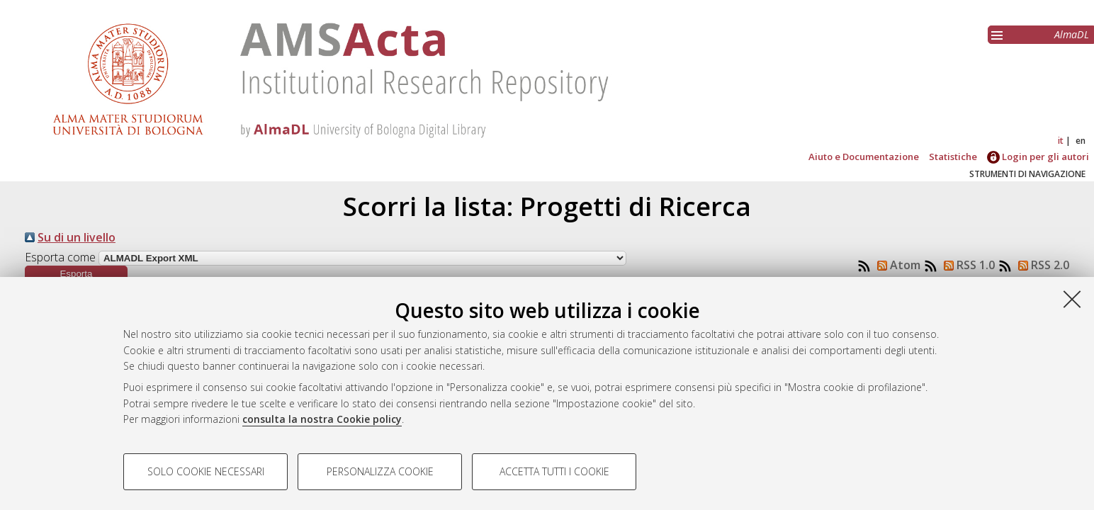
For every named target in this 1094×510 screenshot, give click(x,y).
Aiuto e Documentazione (863, 156)
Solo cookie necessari (205, 471)
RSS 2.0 (1041, 265)
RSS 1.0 (966, 265)
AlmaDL (1071, 34)
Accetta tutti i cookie (554, 471)
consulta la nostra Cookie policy (322, 419)
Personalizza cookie (380, 471)
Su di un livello (76, 237)
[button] (76, 274)
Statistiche (953, 156)
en (1080, 141)
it (1061, 141)
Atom (896, 265)
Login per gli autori (1038, 156)
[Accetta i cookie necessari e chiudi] (1072, 299)
